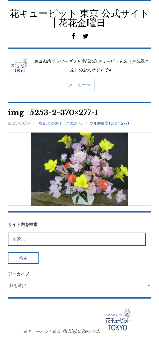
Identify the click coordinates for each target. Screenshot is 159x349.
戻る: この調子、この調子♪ (61, 123)
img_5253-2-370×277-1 (53, 112)
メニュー (77, 84)
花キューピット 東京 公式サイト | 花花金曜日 (79, 18)
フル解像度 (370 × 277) (109, 123)
